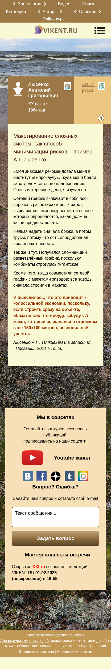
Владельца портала (36, 651)
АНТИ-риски (88, 87)
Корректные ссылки (74, 651)
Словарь (87, 11)
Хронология (29, 4)
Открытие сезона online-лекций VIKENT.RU (50, 572)
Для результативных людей (24, 640)
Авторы (50, 11)
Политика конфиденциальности (55, 635)
